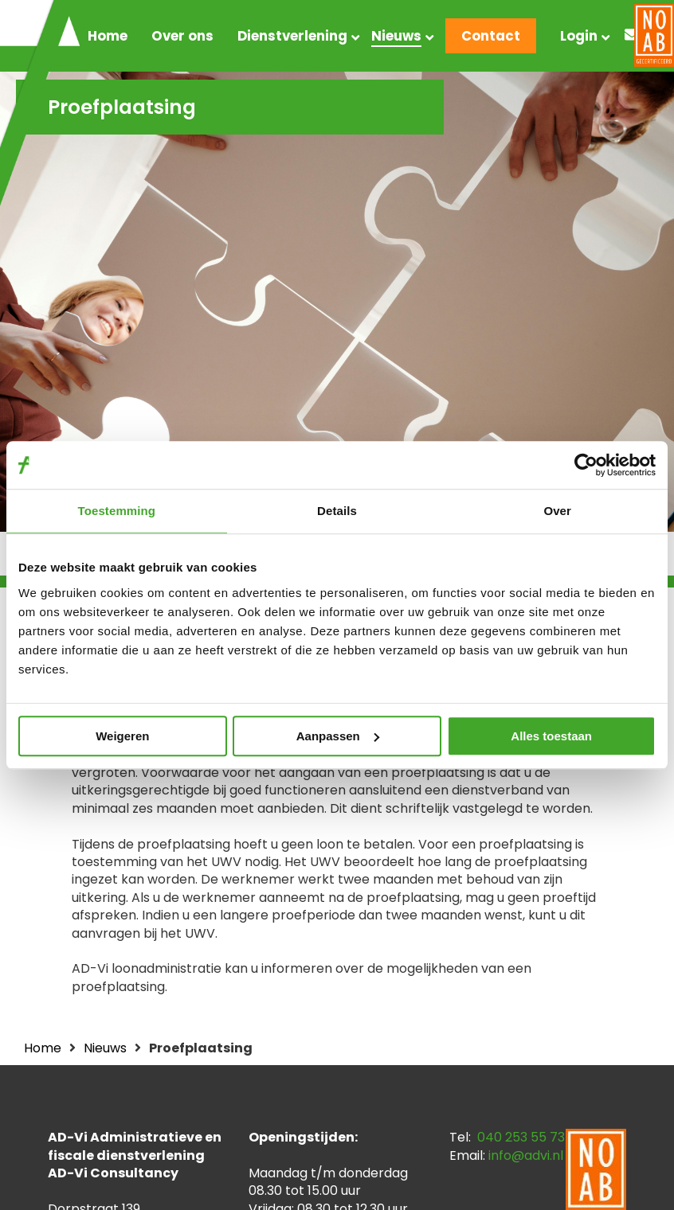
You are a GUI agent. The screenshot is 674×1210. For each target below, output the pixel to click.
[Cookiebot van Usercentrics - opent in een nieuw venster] (586, 465)
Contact (490, 35)
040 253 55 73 (521, 1137)
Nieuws (396, 35)
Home (107, 35)
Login (579, 35)
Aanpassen (337, 736)
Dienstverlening (292, 35)
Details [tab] (337, 510)
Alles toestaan (551, 736)
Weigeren (122, 736)
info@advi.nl (525, 1155)
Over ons (182, 35)
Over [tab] (557, 510)
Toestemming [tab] (117, 510)
